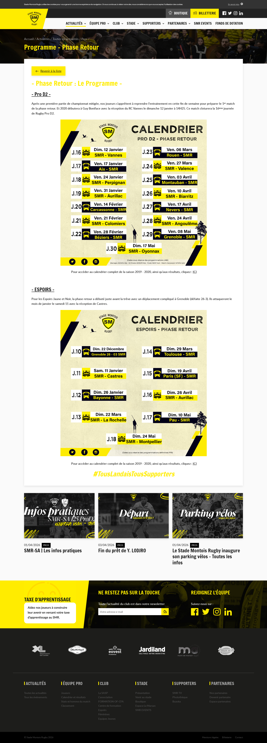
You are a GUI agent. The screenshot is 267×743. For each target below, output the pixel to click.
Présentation (142, 693)
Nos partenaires (218, 693)
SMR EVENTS (203, 23)
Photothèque (179, 697)
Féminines (104, 714)
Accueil (29, 39)
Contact (239, 737)
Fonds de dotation (229, 23)
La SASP (103, 693)
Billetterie (226, 737)
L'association (105, 697)
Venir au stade (143, 697)
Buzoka (176, 701)
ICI (195, 272)
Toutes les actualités (65, 39)
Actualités (43, 39)
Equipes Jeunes (107, 718)
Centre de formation (109, 705)
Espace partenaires (220, 701)
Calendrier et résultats (73, 697)
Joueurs (65, 693)
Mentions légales (210, 737)
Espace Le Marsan (145, 705)
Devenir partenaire (220, 697)
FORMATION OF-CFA (111, 701)
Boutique (140, 701)
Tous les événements (35, 697)
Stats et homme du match (75, 701)
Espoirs (102, 710)
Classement (67, 705)
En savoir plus (233, 4)
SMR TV (177, 693)
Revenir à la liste (48, 71)
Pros (84, 39)
